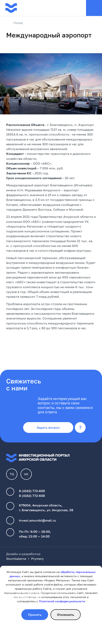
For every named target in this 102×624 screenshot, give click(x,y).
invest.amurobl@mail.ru (37, 520)
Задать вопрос (48, 427)
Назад (14, 23)
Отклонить (65, 615)
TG (12, 474)
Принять (35, 615)
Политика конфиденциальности (31, 592)
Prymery (37, 559)
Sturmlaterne (16, 559)
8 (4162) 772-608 (32, 496)
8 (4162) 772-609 (32, 491)
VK (26, 474)
